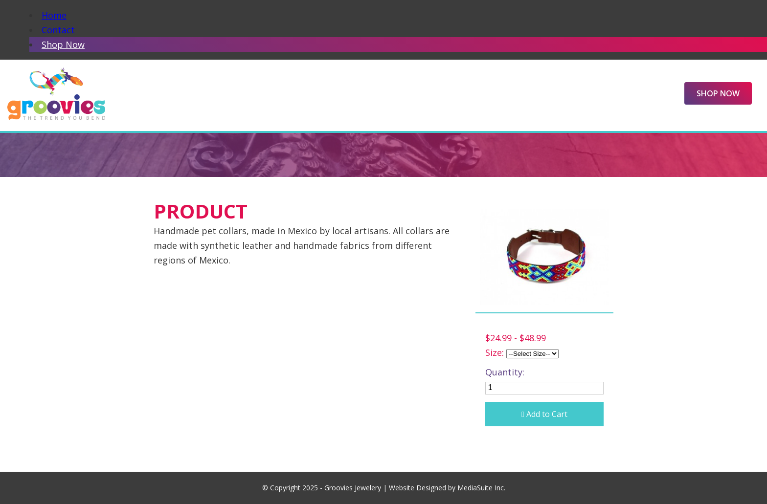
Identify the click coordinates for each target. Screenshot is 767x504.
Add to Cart (544, 414)
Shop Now (63, 44)
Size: (494, 352)
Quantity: (504, 372)
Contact (58, 30)
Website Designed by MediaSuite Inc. (447, 487)
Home (54, 15)
